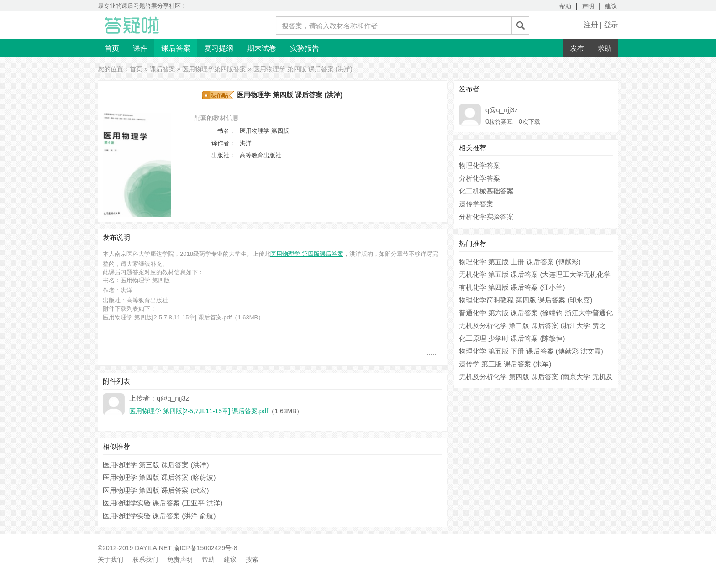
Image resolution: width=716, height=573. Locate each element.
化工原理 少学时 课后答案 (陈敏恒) (512, 338)
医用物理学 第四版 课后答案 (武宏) (156, 490)
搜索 (252, 559)
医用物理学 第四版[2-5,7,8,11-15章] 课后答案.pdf (167, 317)
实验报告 (304, 48)
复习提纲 (218, 48)
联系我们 (145, 559)
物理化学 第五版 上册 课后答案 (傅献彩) (520, 262)
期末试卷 (261, 48)
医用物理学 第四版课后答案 (306, 253)
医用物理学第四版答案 (214, 69)
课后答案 (175, 48)
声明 (588, 6)
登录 (611, 25)
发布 (577, 48)
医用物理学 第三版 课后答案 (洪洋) (156, 465)
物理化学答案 (479, 165)
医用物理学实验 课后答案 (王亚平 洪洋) (163, 503)
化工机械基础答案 (486, 191)
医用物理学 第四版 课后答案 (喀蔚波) (159, 477)
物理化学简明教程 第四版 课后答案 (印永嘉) (526, 300)
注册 (591, 25)
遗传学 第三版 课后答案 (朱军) (505, 364)
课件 (140, 48)
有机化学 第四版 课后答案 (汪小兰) (512, 287)
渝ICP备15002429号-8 (205, 548)
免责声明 (180, 559)
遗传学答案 (476, 204)
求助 (604, 48)
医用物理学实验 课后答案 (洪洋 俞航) (159, 516)
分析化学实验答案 (486, 216)
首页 (112, 48)
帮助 (565, 6)
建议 (611, 6)
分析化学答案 (479, 178)
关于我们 (110, 559)
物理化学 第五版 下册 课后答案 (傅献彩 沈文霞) (531, 351)
